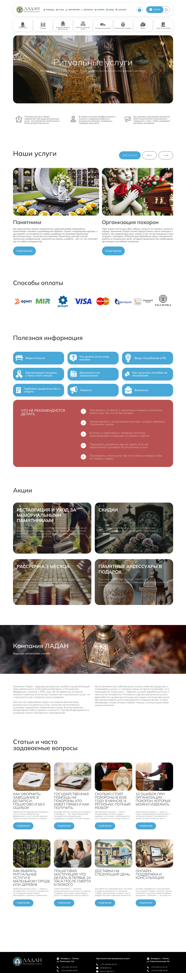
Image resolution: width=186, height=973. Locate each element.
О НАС (60, 10)
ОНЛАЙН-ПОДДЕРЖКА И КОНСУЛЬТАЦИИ (150, 874)
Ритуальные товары (123, 25)
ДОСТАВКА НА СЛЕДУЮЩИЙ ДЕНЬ (112, 872)
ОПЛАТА (100, 10)
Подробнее (23, 826)
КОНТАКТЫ (87, 10)
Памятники (22, 25)
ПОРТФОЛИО (73, 10)
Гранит (143, 25)
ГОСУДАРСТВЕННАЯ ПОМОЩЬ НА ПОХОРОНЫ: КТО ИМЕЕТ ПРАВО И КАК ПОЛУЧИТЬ (71, 800)
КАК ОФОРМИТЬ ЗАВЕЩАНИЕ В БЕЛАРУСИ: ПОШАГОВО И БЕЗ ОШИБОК (29, 800)
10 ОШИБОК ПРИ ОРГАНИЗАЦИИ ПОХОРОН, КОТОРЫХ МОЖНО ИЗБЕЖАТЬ (153, 799)
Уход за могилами (163, 25)
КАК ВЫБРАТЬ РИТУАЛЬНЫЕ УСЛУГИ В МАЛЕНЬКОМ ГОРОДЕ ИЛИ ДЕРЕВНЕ (31, 877)
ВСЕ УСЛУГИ (130, 155)
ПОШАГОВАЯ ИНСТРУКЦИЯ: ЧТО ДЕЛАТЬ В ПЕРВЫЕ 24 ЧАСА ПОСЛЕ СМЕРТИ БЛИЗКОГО (72, 877)
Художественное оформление (63, 25)
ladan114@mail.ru (105, 971)
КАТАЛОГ (120, 10)
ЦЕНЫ (110, 10)
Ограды (43, 25)
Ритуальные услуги (103, 25)
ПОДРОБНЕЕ (24, 251)
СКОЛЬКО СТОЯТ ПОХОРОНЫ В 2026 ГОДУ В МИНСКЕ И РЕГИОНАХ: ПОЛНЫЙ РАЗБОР (113, 800)
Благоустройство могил (83, 25)
